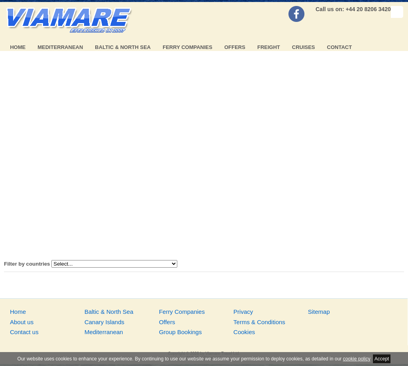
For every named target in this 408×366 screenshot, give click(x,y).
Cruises (303, 47)
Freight (268, 47)
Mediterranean (60, 47)
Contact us (24, 332)
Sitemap (319, 311)
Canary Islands (104, 322)
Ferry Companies (187, 47)
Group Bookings (180, 332)
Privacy (243, 311)
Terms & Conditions (259, 322)
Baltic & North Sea (123, 47)
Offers (234, 47)
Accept (382, 359)
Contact (339, 47)
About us (21, 322)
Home (18, 47)
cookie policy (357, 359)
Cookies (244, 332)
